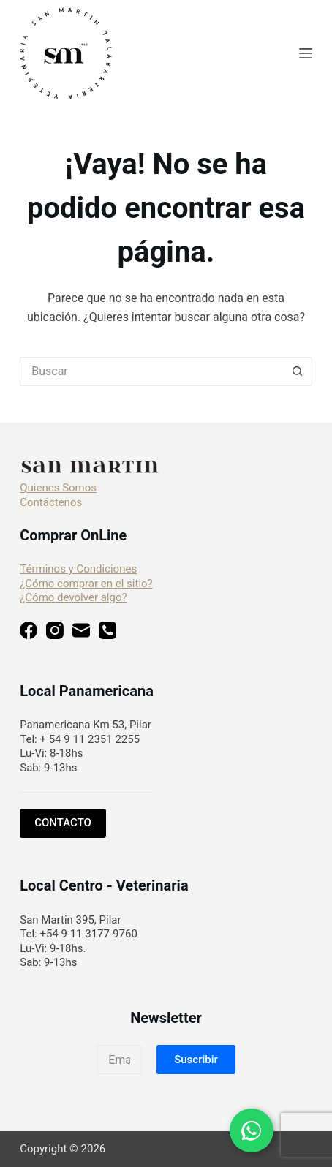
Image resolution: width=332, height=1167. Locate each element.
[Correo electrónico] (81, 632)
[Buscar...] (151, 371)
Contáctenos (51, 502)
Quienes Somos (58, 487)
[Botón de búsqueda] (297, 371)
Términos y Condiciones (78, 568)
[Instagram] (55, 632)
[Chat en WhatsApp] (251, 1130)
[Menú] (305, 53)
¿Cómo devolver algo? (73, 597)
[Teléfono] (107, 632)
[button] (195, 1059)
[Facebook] (28, 632)
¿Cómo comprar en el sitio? (86, 583)
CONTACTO (62, 822)
